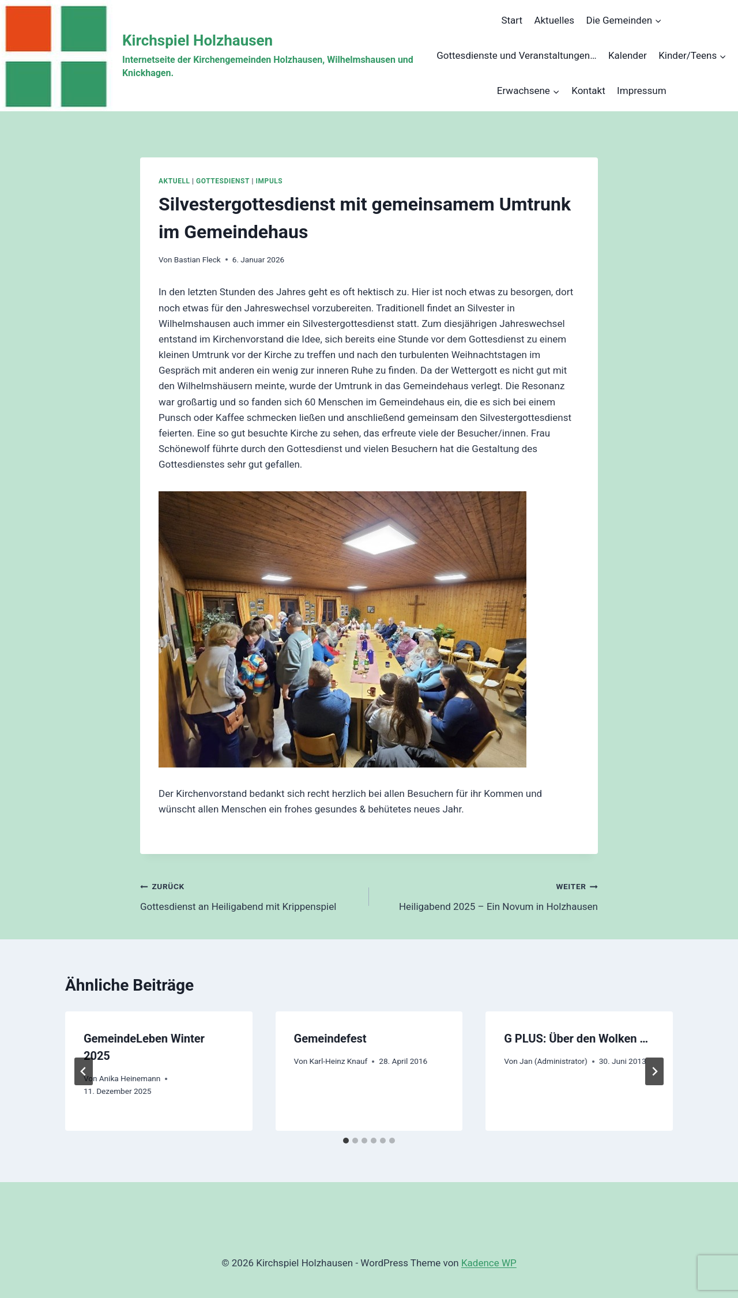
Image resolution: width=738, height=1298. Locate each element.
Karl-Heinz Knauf (338, 1061)
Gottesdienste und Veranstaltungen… (516, 55)
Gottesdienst (223, 181)
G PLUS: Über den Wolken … (576, 1038)
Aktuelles (554, 20)
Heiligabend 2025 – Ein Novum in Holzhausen (488, 895)
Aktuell (174, 181)
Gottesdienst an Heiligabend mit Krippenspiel (249, 895)
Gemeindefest (330, 1038)
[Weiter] (654, 1071)
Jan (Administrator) (553, 1061)
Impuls (269, 181)
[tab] (346, 1140)
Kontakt (588, 90)
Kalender (627, 55)
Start (511, 20)
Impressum (642, 90)
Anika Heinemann (130, 1078)
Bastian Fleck (197, 259)
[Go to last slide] (83, 1071)
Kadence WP (489, 1263)
